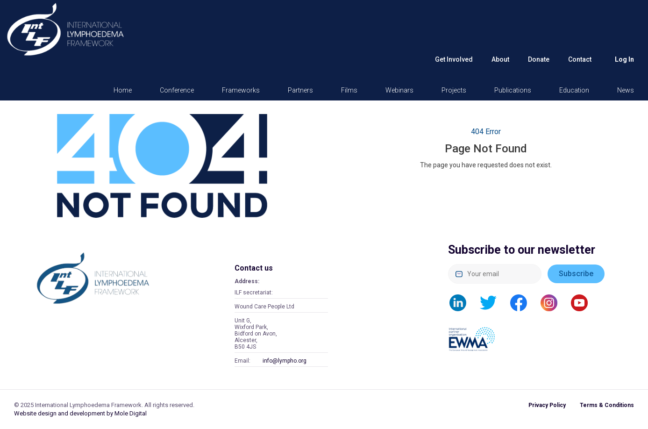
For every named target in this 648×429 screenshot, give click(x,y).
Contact (579, 59)
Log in (624, 59)
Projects (453, 90)
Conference (177, 90)
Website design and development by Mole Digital (80, 413)
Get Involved (454, 59)
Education (574, 90)
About (500, 59)
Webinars (399, 90)
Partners (300, 90)
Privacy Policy (547, 405)
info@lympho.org (284, 361)
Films (349, 90)
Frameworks (241, 90)
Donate (538, 59)
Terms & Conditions (607, 405)
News (625, 90)
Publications (512, 90)
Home (123, 90)
